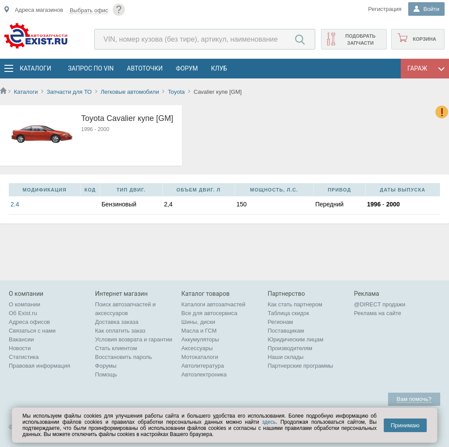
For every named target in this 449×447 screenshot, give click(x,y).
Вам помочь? (414, 399)
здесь (269, 422)
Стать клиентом (116, 348)
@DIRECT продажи (379, 304)
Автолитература (203, 365)
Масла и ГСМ (199, 330)
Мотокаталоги (200, 357)
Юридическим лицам (295, 339)
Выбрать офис (89, 10)
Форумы (106, 365)
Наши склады (285, 357)
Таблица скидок (288, 313)
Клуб (219, 68)
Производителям (289, 348)
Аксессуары (197, 348)
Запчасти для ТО (69, 92)
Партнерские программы (300, 365)
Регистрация (385, 9)
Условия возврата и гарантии (133, 339)
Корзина (424, 39)
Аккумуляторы (200, 339)
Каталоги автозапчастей (214, 304)
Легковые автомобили (129, 92)
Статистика (24, 357)
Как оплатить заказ (120, 330)
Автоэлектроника (204, 374)
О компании (24, 304)
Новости (20, 348)
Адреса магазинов (39, 10)
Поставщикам (285, 330)
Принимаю (405, 425)
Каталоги (35, 68)
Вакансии (21, 339)
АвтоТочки (145, 68)
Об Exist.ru (23, 313)
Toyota (176, 92)
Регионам (280, 322)
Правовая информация (39, 365)
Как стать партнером (294, 304)
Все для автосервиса (210, 313)
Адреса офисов (29, 322)
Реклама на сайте (377, 313)
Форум (187, 68)
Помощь (106, 374)
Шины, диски (198, 322)
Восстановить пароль (123, 357)
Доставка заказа (117, 322)
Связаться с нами (32, 330)
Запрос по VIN (91, 68)
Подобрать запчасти (360, 39)
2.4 (15, 204)
